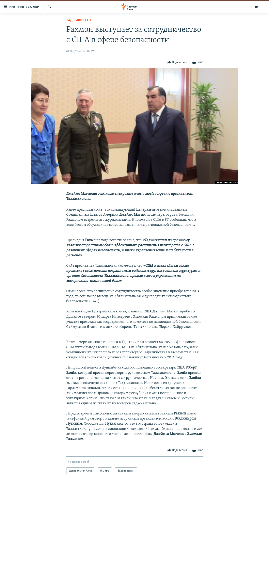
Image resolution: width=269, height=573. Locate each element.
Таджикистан (78, 20)
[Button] (177, 62)
